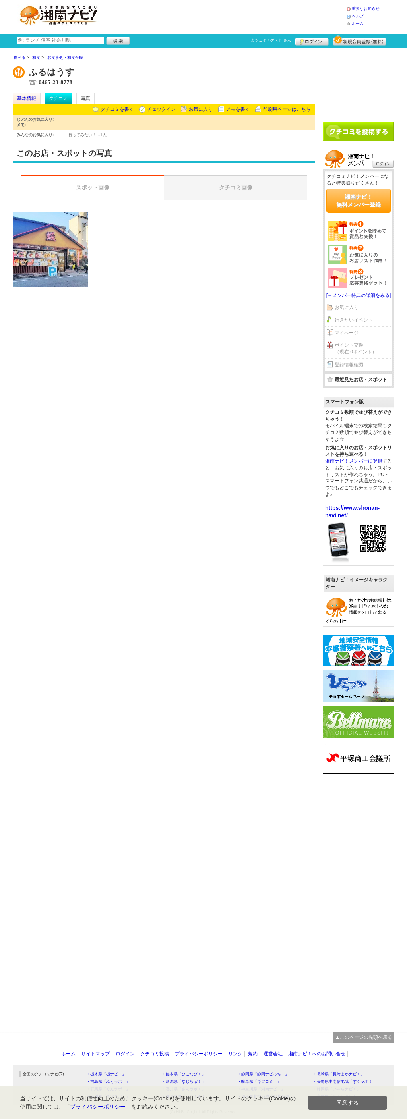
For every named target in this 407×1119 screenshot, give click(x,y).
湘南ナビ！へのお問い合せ (316, 1054)
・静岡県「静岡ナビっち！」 (263, 1074)
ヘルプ (358, 16)
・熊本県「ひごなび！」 (183, 1074)
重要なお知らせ (366, 8)
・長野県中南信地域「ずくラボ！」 (344, 1081)
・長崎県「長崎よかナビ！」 (338, 1074)
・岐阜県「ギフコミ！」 (259, 1081)
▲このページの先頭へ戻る (363, 1037)
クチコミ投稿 (154, 1054)
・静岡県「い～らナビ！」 (336, 1089)
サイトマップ (95, 1054)
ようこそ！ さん (270, 40)
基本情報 (26, 98)
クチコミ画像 (235, 187)
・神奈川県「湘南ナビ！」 (261, 1089)
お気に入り (201, 109)
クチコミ (58, 98)
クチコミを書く (117, 109)
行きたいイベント (354, 320)
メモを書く (238, 109)
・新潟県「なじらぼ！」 (183, 1081)
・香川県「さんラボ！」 (183, 1089)
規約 (253, 1054)
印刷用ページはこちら (287, 109)
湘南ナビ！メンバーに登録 (353, 461)
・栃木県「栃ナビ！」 (106, 1074)
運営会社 (273, 1054)
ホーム (358, 23)
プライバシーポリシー (199, 1054)
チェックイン (161, 109)
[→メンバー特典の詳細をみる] (358, 295)
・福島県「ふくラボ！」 (108, 1081)
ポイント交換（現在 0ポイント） (356, 348)
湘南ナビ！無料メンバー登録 (358, 200)
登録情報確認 (349, 364)
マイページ (347, 333)
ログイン (312, 40)
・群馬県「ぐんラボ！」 (108, 1089)
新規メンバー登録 (359, 40)
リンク (235, 1054)
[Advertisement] (225, 16)
